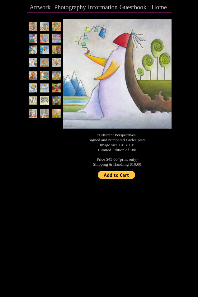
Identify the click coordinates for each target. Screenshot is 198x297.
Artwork (40, 7)
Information (103, 7)
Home (159, 7)
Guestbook (133, 7)
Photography (70, 7)
